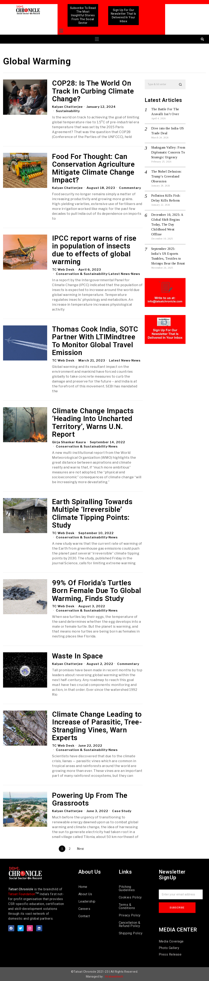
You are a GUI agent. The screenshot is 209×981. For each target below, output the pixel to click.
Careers (84, 909)
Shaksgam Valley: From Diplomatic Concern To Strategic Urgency (168, 152)
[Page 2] (69, 848)
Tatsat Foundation (21, 894)
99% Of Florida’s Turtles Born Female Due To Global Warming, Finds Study (96, 591)
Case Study (122, 811)
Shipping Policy (131, 933)
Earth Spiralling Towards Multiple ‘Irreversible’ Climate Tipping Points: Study (92, 513)
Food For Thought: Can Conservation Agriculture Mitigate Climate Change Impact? (93, 168)
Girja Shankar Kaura (69, 442)
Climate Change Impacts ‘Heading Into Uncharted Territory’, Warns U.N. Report (93, 423)
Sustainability (68, 111)
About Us (85, 894)
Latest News (119, 274)
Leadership (87, 901)
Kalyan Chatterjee (67, 107)
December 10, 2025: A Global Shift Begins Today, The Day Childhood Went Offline (167, 224)
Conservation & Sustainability (82, 274)
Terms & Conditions (127, 906)
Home (82, 887)
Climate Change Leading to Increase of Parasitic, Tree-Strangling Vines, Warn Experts (97, 726)
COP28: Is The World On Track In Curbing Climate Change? (93, 91)
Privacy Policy (130, 915)
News (135, 274)
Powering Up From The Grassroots (89, 799)
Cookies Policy (130, 897)
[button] (61, 31)
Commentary (130, 188)
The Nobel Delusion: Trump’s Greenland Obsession (166, 176)
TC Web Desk (63, 269)
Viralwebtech (114, 976)
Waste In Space (77, 656)
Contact (84, 916)
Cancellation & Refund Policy (129, 924)
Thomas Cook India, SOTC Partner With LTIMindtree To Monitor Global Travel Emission (95, 341)
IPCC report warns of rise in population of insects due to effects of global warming (94, 250)
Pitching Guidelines (127, 888)
